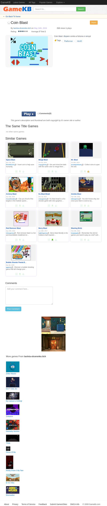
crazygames (43, 164)
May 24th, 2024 (40, 28)
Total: (42, 31)
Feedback (43, 504)
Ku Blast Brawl (44, 194)
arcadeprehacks (77, 164)
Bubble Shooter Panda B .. (16, 262)
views (62, 28)
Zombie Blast (76, 194)
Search (81, 9)
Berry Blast (43, 228)
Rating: (14, 31)
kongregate (75, 233)
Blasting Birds (76, 228)
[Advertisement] (44, 90)
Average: (35, 31)
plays (69, 28)
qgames (9, 267)
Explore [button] (60, 2)
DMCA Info (74, 504)
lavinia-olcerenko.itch (22, 28)
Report (93, 22)
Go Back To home (13, 16)
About (6, 504)
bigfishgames (44, 233)
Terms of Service (28, 504)
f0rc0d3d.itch (11, 164)
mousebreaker (11, 199)
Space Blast (10, 160)
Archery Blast (11, 194)
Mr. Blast (74, 160)
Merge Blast (43, 160)
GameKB (5, 2)
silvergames (76, 199)
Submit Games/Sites (58, 504)
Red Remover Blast (13, 228)
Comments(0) (44, 113)
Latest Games (19, 2)
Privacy (15, 504)
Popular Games (45, 2)
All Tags (32, 2)
